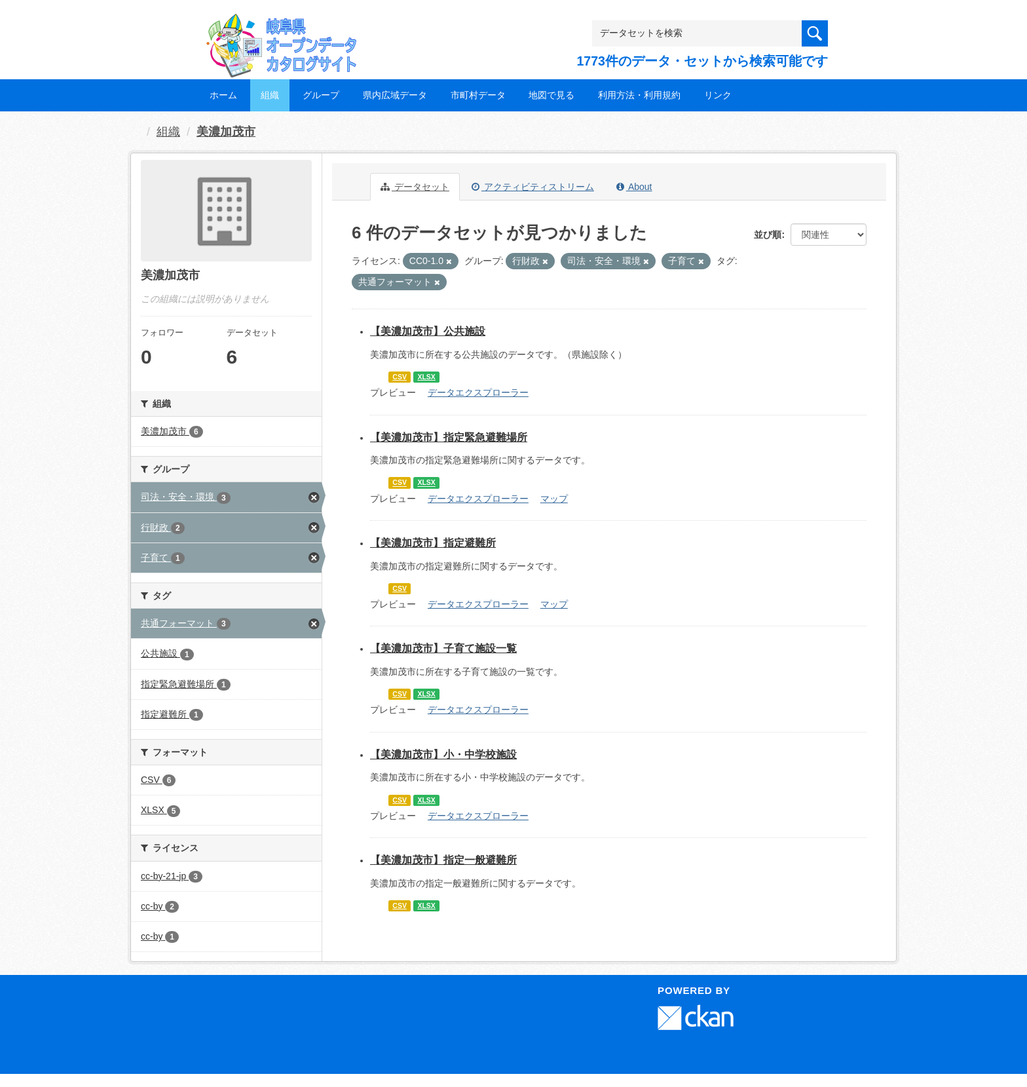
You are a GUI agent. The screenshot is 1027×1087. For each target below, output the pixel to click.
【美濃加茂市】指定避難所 (433, 542)
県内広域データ (395, 95)
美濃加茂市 (225, 131)
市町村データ (478, 95)
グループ (321, 95)
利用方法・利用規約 (639, 95)
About (634, 186)
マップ (554, 498)
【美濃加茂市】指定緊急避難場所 (448, 437)
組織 (270, 95)
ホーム (223, 95)
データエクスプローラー (478, 392)
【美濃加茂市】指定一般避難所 (443, 860)
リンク (718, 95)
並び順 (767, 234)
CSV (399, 377)
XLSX (426, 377)
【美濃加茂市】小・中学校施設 (443, 754)
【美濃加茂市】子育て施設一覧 (443, 648)
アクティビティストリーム (533, 186)
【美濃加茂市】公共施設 (427, 331)
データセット (415, 186)
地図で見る (551, 95)
